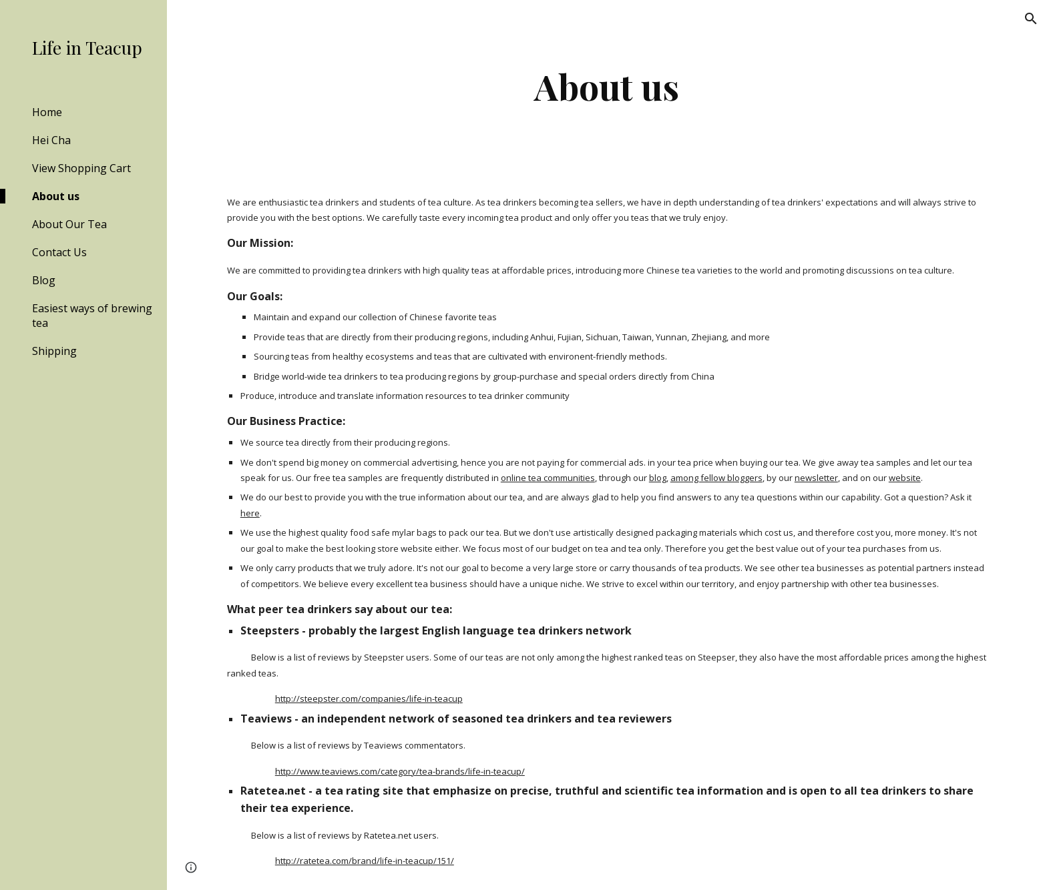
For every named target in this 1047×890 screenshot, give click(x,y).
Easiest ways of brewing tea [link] (92, 315)
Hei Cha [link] (51, 140)
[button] (1031, 19)
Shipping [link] (54, 351)
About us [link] (55, 196)
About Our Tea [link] (69, 224)
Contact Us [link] (59, 252)
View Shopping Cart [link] (81, 168)
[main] (607, 86)
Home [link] (47, 112)
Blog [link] (43, 280)
